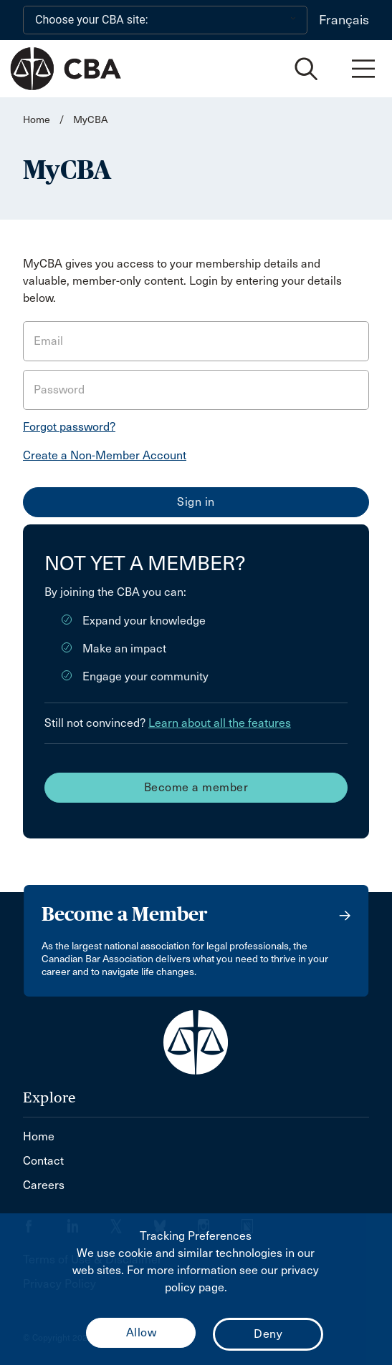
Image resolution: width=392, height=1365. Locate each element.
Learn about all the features (219, 723)
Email (48, 341)
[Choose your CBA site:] (165, 20)
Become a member (196, 787)
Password (59, 389)
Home (36, 120)
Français (344, 20)
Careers (43, 1185)
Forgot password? (69, 427)
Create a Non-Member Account (104, 455)
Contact (43, 1161)
